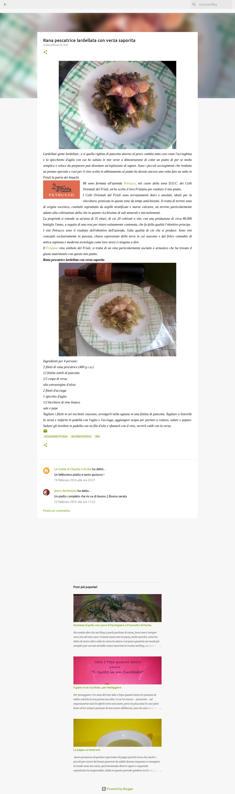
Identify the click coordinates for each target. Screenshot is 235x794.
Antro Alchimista (65, 490)
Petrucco (130, 183)
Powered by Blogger (117, 789)
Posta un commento (56, 510)
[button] (45, 52)
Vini (97, 436)
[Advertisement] (117, 554)
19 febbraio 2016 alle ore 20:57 (74, 480)
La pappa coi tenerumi (86, 749)
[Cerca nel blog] (213, 4)
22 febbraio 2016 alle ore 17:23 (74, 501)
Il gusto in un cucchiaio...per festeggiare (97, 687)
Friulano (52, 248)
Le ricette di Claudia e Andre (72, 469)
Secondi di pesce (81, 436)
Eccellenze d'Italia (56, 436)
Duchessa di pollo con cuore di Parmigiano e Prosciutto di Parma (112, 625)
